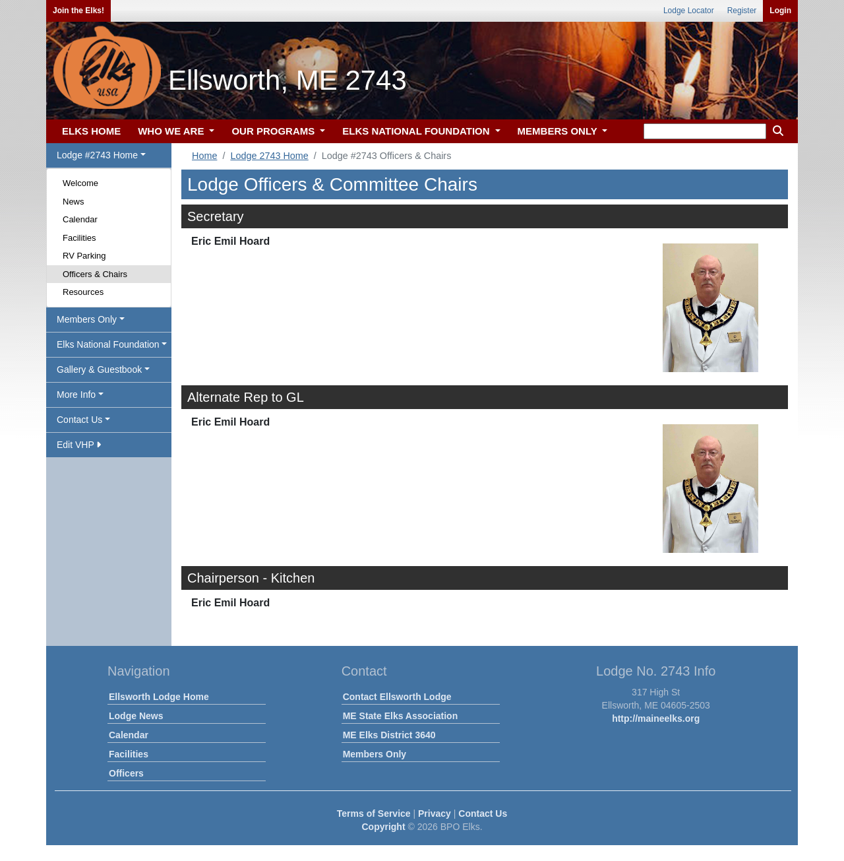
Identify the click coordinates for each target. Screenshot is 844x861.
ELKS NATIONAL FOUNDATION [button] (417, 131)
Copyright (383, 826)
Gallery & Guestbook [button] (99, 369)
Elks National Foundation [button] (108, 344)
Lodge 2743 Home (269, 155)
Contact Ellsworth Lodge (397, 696)
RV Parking (84, 256)
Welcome (80, 183)
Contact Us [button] (79, 419)
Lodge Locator (688, 10)
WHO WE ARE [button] (172, 131)
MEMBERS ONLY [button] (559, 131)
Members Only (374, 754)
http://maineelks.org (656, 718)
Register (742, 10)
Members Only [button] (87, 319)
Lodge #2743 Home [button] (97, 155)
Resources (83, 292)
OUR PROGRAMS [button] (274, 131)
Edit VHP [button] (79, 444)
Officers (126, 773)
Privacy (434, 813)
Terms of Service (374, 813)
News (73, 202)
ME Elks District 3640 (389, 735)
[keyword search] (705, 131)
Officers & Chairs (95, 274)
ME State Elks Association (400, 716)
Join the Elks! (78, 10)
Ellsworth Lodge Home (159, 696)
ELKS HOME (91, 131)
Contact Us (482, 813)
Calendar (80, 219)
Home (204, 155)
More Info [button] (76, 394)
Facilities (79, 238)
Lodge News (136, 716)
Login (780, 10)
